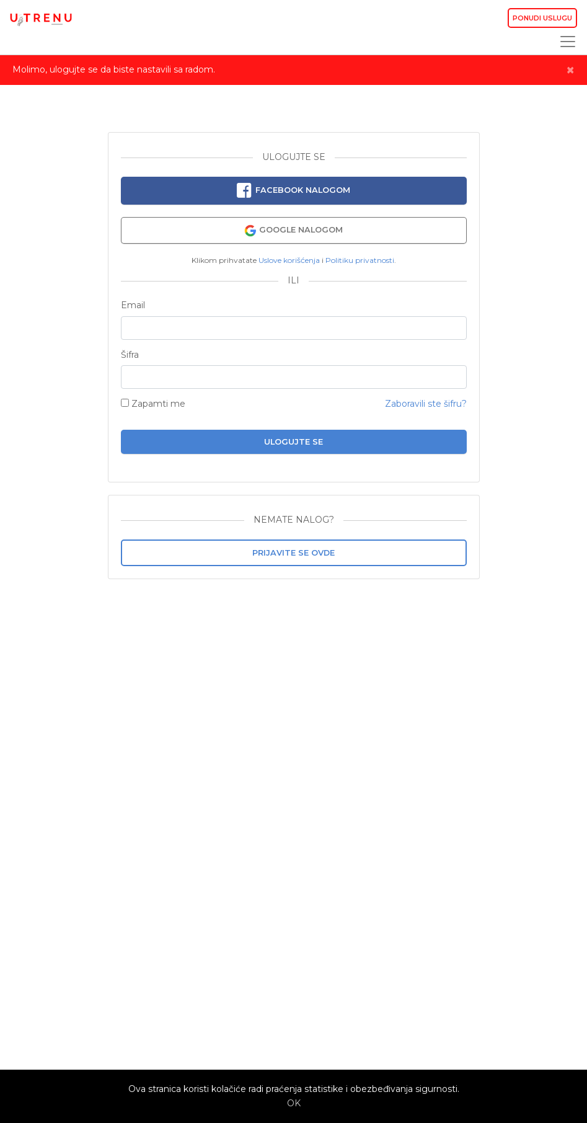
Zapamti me (153, 404)
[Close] (570, 70)
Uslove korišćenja (289, 260)
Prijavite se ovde (293, 552)
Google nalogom (293, 230)
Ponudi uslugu (542, 18)
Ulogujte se (293, 441)
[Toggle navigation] (564, 41)
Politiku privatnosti (359, 260)
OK (294, 1103)
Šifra (130, 355)
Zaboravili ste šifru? (426, 403)
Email (133, 305)
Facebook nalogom (293, 191)
